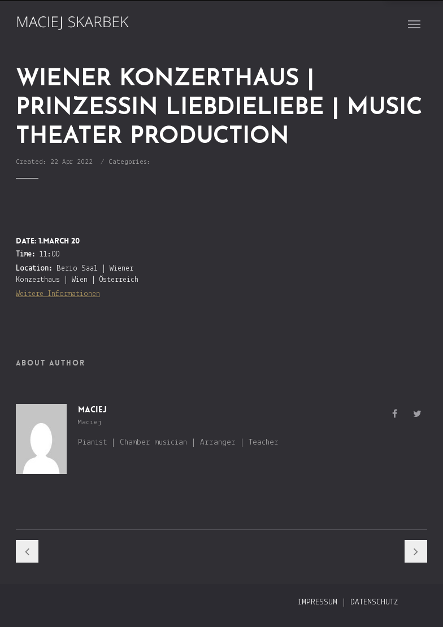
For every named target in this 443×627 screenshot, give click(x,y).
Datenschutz (374, 602)
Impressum (317, 602)
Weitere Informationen (58, 294)
